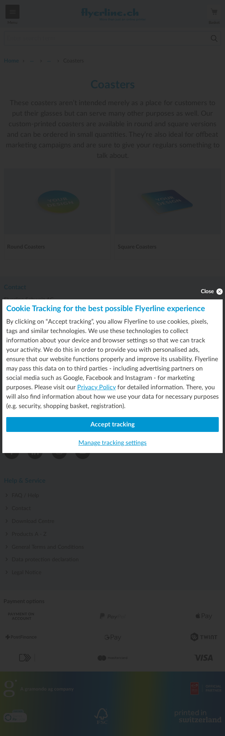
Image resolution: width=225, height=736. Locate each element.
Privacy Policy (96, 387)
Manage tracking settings (112, 443)
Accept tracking (112, 424)
